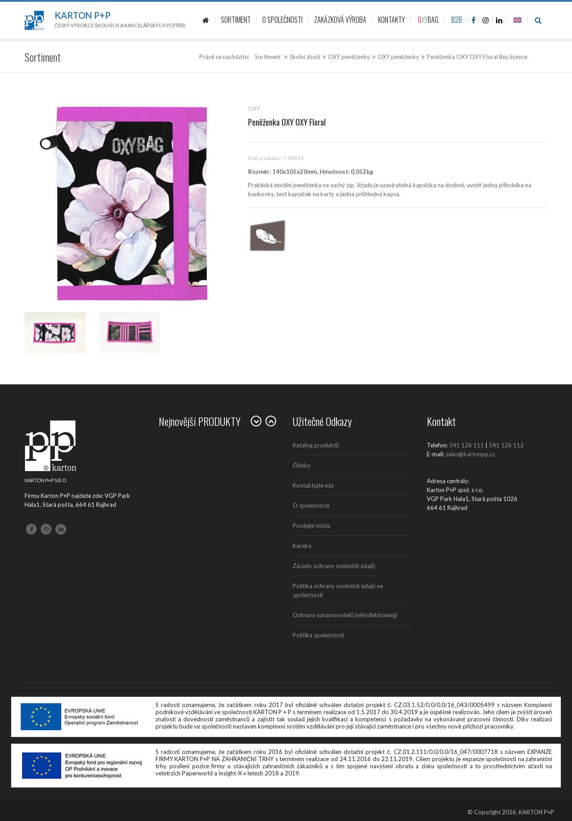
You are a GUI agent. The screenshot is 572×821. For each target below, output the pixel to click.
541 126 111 (466, 445)
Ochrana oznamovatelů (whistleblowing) (345, 615)
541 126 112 (506, 445)
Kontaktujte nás (313, 485)
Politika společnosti (318, 635)
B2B (456, 19)
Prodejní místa (311, 525)
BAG (428, 19)
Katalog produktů (316, 445)
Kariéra (302, 545)
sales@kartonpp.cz (470, 454)
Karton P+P (83, 15)
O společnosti (311, 505)
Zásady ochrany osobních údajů (334, 565)
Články (302, 465)
